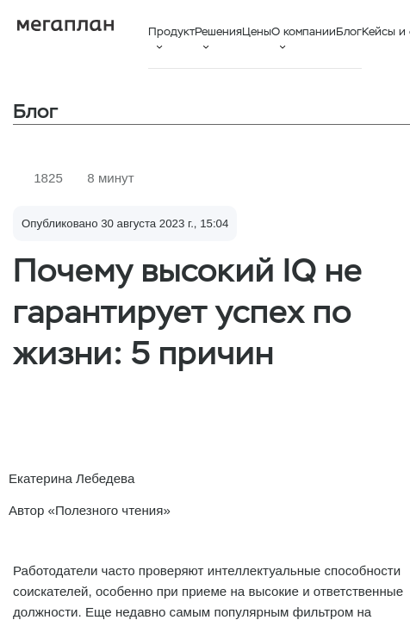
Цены (256, 31)
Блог (349, 31)
